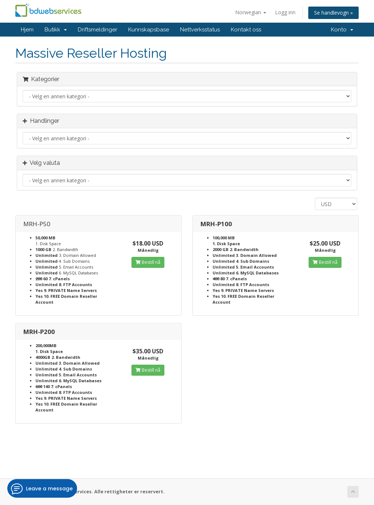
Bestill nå (148, 262)
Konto (342, 29)
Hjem (27, 29)
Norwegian (250, 12)
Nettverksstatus (200, 29)
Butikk (56, 29)
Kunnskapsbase (148, 29)
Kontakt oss (246, 29)
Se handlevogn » (333, 12)
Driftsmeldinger (97, 29)
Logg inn (285, 12)
